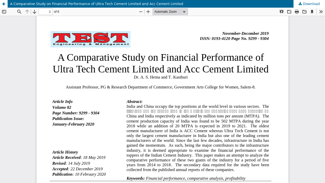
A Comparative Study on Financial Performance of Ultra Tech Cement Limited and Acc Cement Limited (96, 3)
